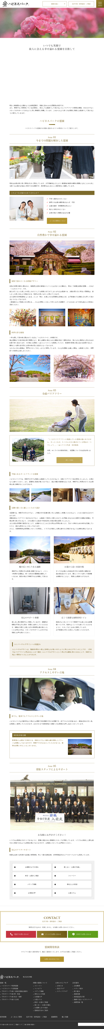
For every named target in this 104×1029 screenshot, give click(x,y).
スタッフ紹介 (78, 988)
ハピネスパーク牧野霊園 (10, 985)
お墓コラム (38, 999)
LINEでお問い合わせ (83, 934)
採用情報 (3, 1017)
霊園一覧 (3, 983)
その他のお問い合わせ (6, 1024)
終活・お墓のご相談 (41, 1002)
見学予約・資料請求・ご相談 (81, 4)
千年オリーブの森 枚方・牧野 (12, 996)
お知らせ (60, 985)
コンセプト (38, 988)
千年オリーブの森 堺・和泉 (11, 994)
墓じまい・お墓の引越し (42, 1005)
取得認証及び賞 (79, 996)
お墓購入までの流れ (41, 1007)
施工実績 (65, 1017)
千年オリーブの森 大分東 (10, 999)
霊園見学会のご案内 (41, 1010)
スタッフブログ (62, 991)
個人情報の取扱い (30, 1024)
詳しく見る (69, 460)
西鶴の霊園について (40, 983)
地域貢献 (77, 994)
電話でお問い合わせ (21, 934)
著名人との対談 (39, 994)
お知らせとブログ (61, 983)
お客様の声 (38, 996)
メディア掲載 (39, 991)
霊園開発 (54, 1017)
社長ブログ (60, 988)
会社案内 (75, 983)
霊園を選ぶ (54, 4)
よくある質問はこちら (57, 221)
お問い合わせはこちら (51, 959)
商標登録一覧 (78, 1002)
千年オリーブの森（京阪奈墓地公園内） (15, 991)
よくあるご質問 (16, 1017)
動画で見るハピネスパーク (83, 999)
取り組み (77, 991)
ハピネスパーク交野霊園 (10, 988)
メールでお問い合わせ (53, 934)
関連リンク (19, 1024)
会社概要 (77, 985)
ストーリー (38, 985)
